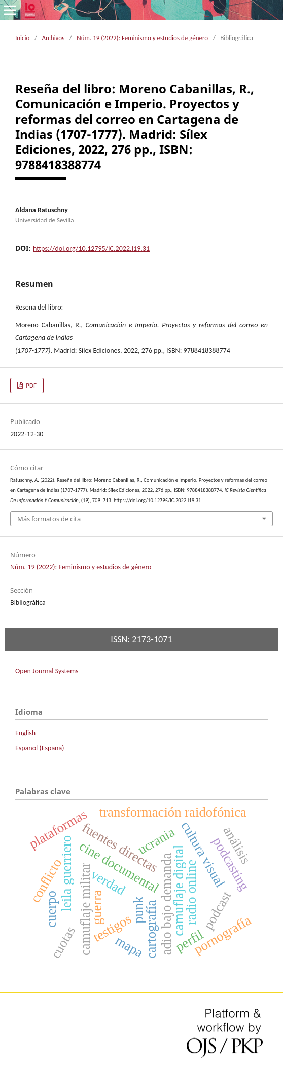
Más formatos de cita (49, 518)
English (25, 732)
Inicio (22, 38)
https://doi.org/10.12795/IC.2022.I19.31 (91, 248)
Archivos (53, 38)
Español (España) (39, 748)
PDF (30, 385)
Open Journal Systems (47, 671)
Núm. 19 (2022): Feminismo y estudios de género (142, 38)
